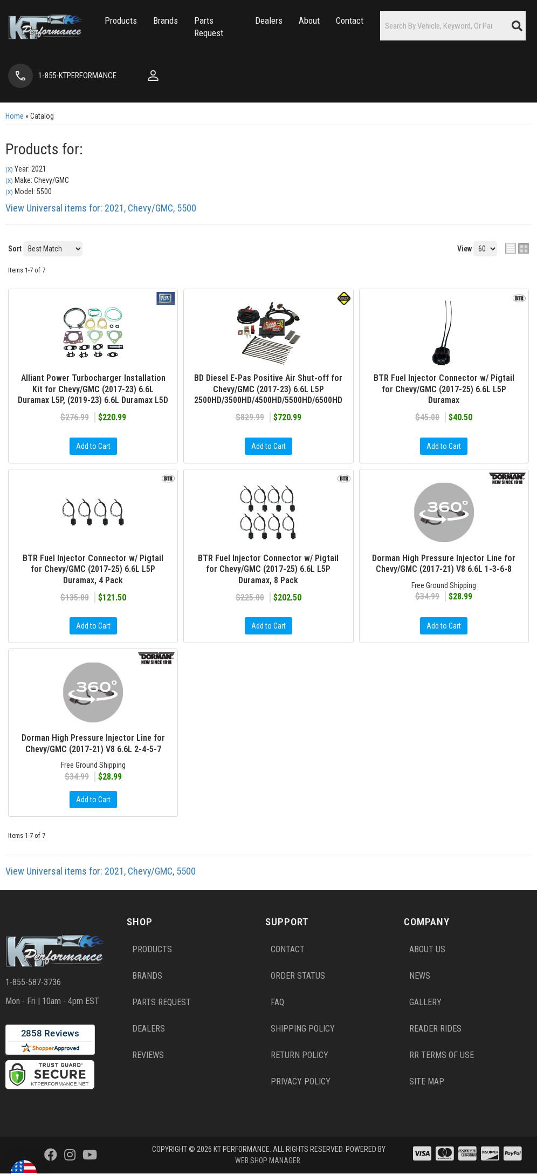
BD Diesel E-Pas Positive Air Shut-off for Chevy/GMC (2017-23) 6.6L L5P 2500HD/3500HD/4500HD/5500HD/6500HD (268, 389)
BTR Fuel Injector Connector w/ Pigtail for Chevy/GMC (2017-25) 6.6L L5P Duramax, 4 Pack (93, 569)
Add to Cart (93, 446)
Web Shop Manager (268, 1161)
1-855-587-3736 (33, 983)
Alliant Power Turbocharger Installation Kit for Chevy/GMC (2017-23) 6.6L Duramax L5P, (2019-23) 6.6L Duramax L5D (93, 389)
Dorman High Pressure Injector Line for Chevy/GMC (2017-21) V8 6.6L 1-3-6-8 (443, 564)
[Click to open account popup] (142, 75)
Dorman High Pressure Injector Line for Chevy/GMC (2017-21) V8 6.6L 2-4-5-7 (93, 744)
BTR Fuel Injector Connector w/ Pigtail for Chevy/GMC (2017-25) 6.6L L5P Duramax (444, 389)
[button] (116, 21)
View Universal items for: (100, 208)
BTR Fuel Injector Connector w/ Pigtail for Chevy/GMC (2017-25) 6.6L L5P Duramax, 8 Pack (268, 569)
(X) (9, 169)
